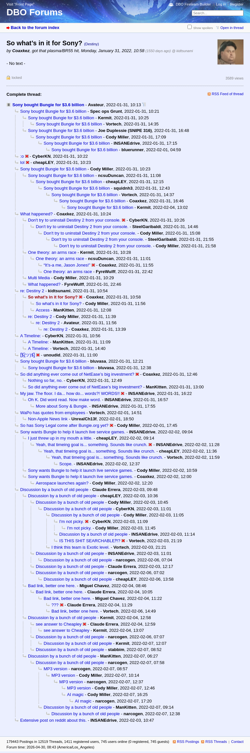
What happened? (36, 213)
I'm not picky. (71, 521)
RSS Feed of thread (228, 94)
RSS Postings (188, 742)
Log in (221, 4)
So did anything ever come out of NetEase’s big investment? (77, 374)
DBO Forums (35, 12)
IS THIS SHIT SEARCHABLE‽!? (89, 540)
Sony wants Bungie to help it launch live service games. (72, 431)
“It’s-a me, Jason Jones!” (67, 265)
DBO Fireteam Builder (193, 4)
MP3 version (55, 668)
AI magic (75, 694)
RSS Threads (216, 742)
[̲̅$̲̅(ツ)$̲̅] (27, 355)
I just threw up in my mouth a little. (60, 438)
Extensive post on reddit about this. (53, 720)
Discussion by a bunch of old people (54, 489)
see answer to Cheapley (59, 624)
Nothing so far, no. (45, 380)
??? (55, 604)
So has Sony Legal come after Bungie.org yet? (64, 425)
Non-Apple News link (48, 418)
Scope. (66, 463)
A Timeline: (30, 335)
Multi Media (39, 277)
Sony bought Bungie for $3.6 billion (48, 104)
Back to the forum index (35, 27)
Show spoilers (203, 28)
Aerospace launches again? (62, 483)
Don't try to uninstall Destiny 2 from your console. (74, 220)
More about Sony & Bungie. (62, 406)
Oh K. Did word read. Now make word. (64, 399)
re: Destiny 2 (32, 290)
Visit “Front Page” (21, 4)
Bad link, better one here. (52, 585)
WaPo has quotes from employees (52, 412)
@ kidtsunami (182, 51)
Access (42, 310)
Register (236, 4)
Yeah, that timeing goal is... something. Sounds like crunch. (91, 444)
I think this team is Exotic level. (80, 547)
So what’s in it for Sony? (58, 303)
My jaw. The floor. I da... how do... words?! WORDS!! (70, 393)
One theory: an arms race (52, 252)
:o (22, 156)
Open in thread (231, 28)
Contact (237, 742)
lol (22, 162)
